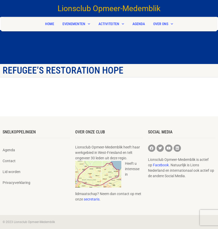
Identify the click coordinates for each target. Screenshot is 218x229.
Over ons (163, 24)
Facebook (161, 165)
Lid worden (11, 172)
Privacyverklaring (16, 183)
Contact (9, 161)
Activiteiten (111, 24)
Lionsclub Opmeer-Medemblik (109, 8)
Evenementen (76, 24)
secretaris (92, 199)
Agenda (138, 24)
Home (49, 24)
